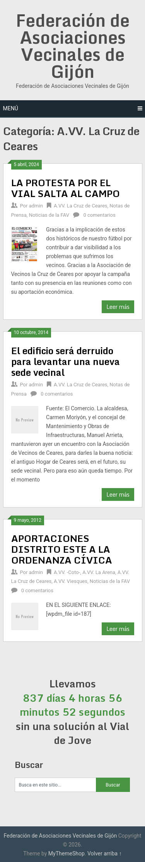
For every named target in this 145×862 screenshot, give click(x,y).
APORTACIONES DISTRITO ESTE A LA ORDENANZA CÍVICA (61, 549)
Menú (10, 108)
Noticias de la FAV (49, 215)
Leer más (118, 306)
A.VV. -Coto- (67, 572)
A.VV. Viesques (70, 581)
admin (36, 206)
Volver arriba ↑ (104, 853)
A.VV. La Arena (98, 572)
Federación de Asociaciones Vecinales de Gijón (73, 45)
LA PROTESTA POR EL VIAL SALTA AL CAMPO (65, 188)
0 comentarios (99, 215)
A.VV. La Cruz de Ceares (80, 206)
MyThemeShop (66, 853)
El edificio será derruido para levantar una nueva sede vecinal (65, 361)
